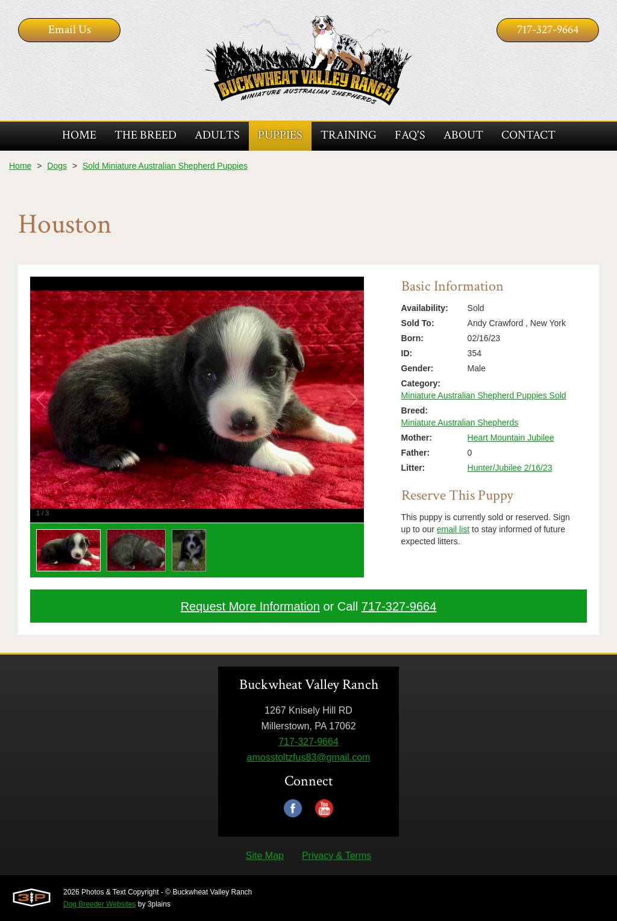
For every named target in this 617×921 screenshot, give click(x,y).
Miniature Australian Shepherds (460, 422)
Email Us (69, 29)
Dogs (57, 166)
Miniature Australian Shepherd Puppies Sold (483, 395)
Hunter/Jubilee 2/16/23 (510, 468)
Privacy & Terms (336, 855)
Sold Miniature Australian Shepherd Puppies (165, 166)
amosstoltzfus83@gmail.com (309, 757)
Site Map (265, 855)
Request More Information (250, 606)
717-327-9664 (547, 29)
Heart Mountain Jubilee (511, 437)
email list (453, 529)
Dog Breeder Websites (99, 904)
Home (20, 166)
